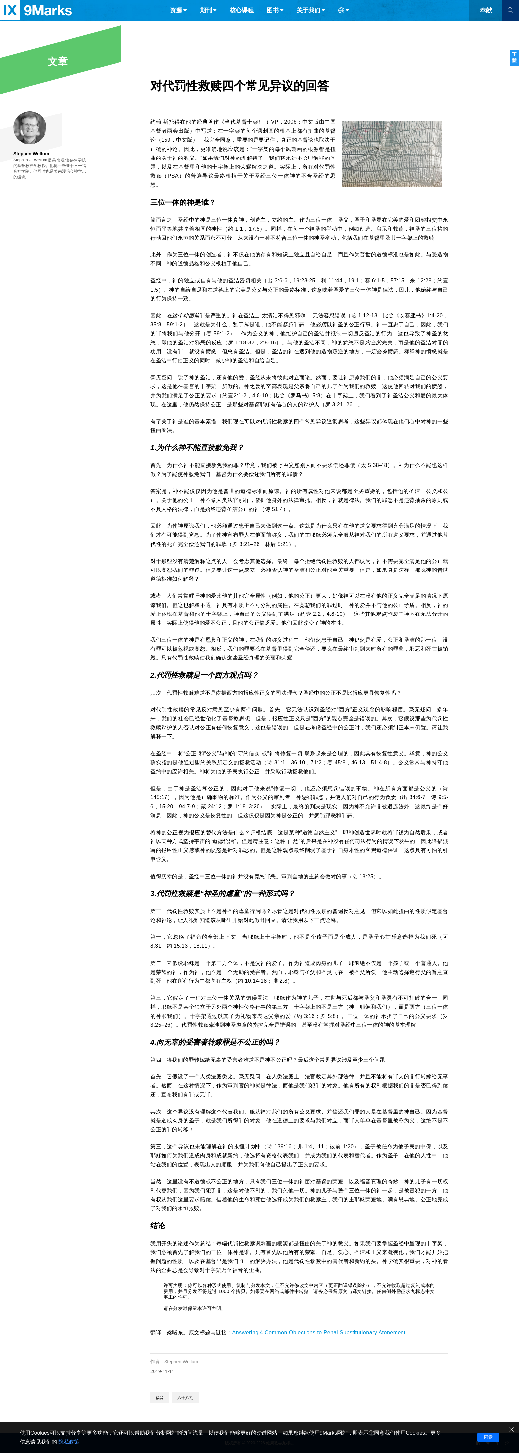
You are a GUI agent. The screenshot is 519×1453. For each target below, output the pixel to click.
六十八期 (185, 1397)
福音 (160, 1397)
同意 (488, 1437)
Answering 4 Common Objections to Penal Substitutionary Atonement (319, 1332)
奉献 (486, 19)
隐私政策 (68, 1442)
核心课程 (242, 19)
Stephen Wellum (181, 1361)
